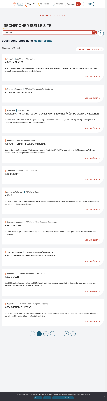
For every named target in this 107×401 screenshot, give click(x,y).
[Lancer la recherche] (78, 4)
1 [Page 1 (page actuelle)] (39, 334)
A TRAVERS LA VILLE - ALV (18, 92)
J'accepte (38, 398)
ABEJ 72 (9, 195)
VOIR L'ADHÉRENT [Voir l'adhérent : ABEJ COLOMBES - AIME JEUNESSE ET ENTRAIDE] (91, 261)
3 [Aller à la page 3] (52, 334)
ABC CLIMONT (12, 174)
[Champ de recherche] (49, 32)
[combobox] (73, 4)
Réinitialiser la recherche (88, 49)
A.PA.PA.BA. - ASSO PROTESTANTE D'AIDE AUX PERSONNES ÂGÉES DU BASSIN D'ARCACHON (52, 113)
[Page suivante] (73, 333)
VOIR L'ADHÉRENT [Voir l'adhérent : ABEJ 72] (91, 210)
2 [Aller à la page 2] (46, 334)
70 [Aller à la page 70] (66, 334)
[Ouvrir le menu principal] (88, 4)
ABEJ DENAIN (12, 277)
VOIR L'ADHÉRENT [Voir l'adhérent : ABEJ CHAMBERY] (91, 240)
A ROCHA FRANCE (14, 62)
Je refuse (47, 398)
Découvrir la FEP (30, 4)
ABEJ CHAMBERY (14, 225)
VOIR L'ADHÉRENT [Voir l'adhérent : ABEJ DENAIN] (91, 291)
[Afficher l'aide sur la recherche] (101, 33)
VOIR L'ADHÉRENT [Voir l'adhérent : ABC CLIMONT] (91, 180)
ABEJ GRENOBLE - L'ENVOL (19, 307)
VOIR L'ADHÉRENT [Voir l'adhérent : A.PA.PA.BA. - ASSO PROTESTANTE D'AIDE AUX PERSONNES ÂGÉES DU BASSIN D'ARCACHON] (91, 128)
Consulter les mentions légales (63, 398)
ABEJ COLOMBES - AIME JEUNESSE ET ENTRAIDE (30, 255)
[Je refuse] (104, 396)
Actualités (58, 4)
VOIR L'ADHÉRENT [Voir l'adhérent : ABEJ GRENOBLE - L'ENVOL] (91, 322)
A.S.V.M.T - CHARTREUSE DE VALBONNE (25, 144)
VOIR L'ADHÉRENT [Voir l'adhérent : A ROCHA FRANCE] (91, 77)
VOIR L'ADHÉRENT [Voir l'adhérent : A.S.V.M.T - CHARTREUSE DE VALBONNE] (91, 158)
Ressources (44, 4)
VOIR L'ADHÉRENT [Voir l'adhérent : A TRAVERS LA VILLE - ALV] (91, 98)
